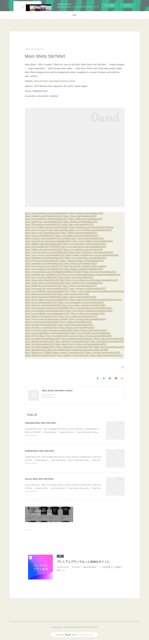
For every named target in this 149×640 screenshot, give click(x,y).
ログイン (128, 5)
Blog (74, 15)
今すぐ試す (109, 5)
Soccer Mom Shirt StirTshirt (39, 479)
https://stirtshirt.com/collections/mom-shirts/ (55, 81)
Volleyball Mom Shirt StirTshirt (40, 423)
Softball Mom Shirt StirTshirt (39, 451)
